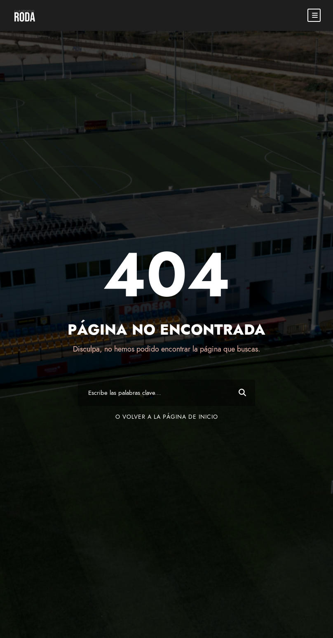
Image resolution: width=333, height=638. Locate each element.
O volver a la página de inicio (166, 417)
